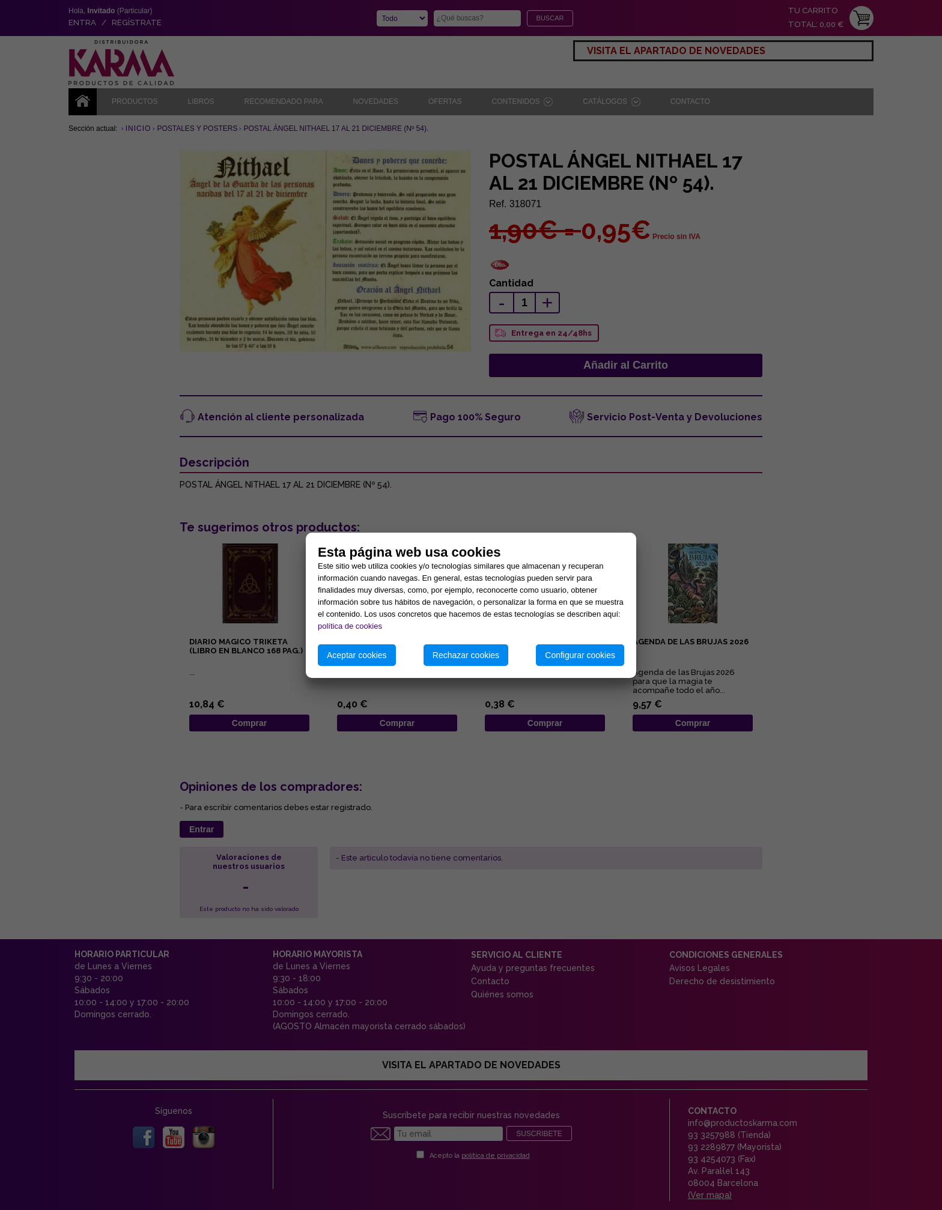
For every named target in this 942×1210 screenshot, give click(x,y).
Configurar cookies (580, 655)
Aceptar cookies (357, 655)
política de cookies (350, 626)
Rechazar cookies (466, 655)
